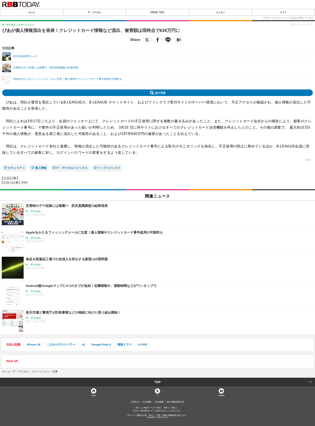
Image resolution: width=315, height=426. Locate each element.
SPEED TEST (157, 12)
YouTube (221, 395)
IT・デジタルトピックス (72, 167)
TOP (157, 382)
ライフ (283, 12)
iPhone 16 (33, 344)
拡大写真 (160, 92)
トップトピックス (109, 167)
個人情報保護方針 (175, 402)
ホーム (31, 12)
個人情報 (40, 167)
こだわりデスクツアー (61, 344)
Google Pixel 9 (101, 344)
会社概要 (159, 402)
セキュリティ (16, 167)
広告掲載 (147, 402)
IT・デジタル (94, 12)
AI (83, 344)
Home (93, 395)
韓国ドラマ (124, 344)
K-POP (142, 344)
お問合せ (135, 402)
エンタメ (220, 12)
